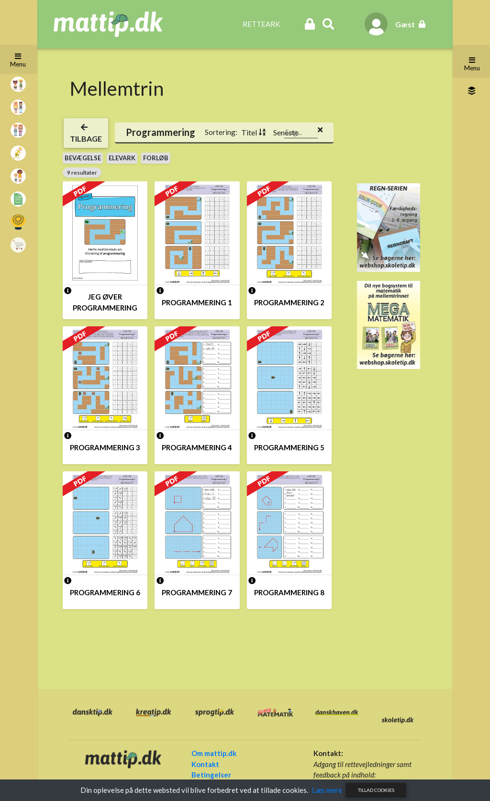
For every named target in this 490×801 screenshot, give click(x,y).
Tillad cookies (376, 790)
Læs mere (327, 790)
